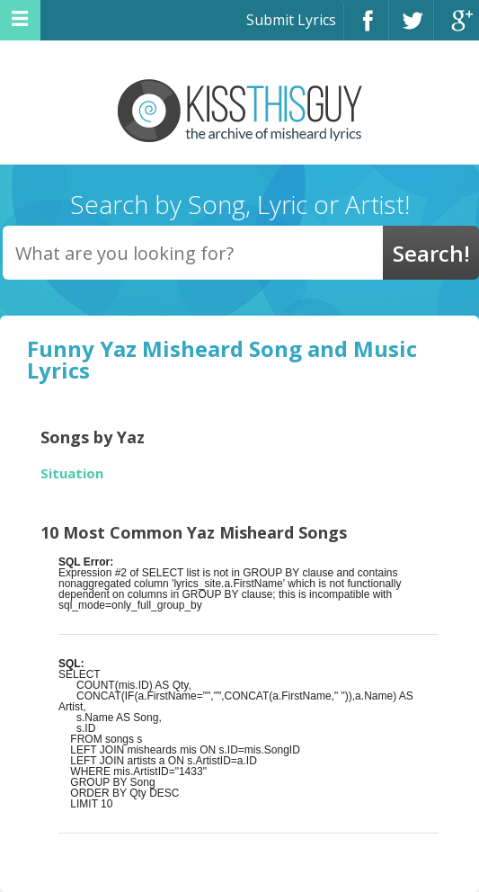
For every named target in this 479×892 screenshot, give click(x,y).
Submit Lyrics (291, 20)
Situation (71, 473)
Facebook (366, 28)
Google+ (456, 28)
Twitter (411, 28)
